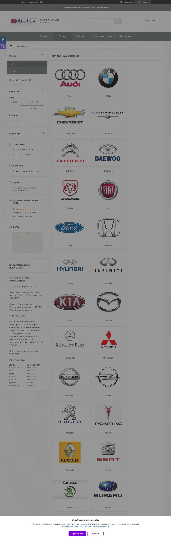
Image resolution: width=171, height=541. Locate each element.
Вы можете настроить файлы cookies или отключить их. (84, 528)
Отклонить (97, 534)
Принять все (77, 534)
